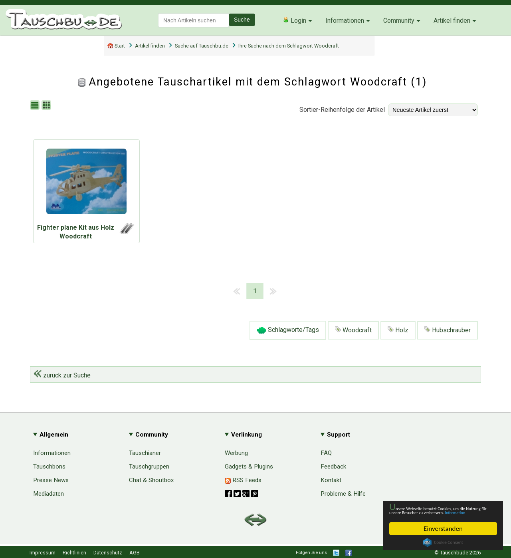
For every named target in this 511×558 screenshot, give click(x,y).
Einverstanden (443, 528)
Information (439, 512)
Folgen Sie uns (311, 552)
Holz (398, 330)
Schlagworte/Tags (288, 330)
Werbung (236, 453)
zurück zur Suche (62, 375)
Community (398, 20)
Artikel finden (452, 20)
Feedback (333, 466)
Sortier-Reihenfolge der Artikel (342, 109)
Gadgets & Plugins (249, 466)
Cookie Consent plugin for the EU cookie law (443, 542)
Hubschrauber (447, 330)
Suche (242, 19)
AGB (134, 553)
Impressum (42, 553)
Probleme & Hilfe (343, 493)
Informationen (344, 20)
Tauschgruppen (149, 466)
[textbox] (194, 20)
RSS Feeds (243, 480)
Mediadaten (48, 493)
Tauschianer (145, 453)
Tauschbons (49, 466)
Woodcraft (353, 330)
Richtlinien (74, 553)
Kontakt (331, 480)
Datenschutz (107, 553)
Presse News (51, 480)
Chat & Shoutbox (151, 480)
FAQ (326, 453)
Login (294, 20)
